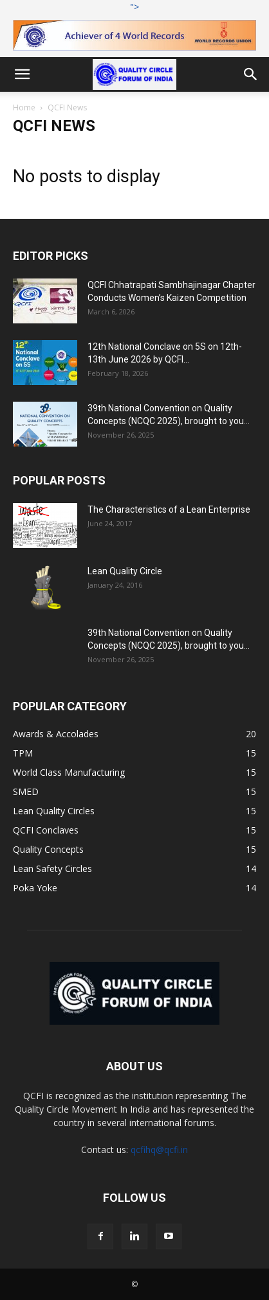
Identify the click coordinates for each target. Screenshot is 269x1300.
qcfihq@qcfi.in (159, 1149)
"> (134, 26)
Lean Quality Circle (125, 571)
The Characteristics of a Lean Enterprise (169, 509)
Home (24, 107)
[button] (21, 74)
